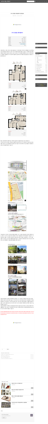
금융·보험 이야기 (41, 70)
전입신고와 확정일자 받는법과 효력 (5, 356)
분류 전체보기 (41, 54)
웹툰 (42, 61)
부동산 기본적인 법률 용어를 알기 (5, 357)
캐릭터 (42, 62)
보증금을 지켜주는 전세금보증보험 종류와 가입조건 (7, 354)
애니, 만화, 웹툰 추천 (41, 56)
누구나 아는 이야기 (5, 1)
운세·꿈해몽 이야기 (41, 65)
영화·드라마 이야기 (41, 64)
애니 (42, 57)
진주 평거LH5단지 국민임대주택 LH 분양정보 (6, 358)
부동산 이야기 (41, 68)
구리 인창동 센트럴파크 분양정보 (17, 13)
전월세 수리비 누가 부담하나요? (4, 355)
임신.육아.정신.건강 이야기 (41, 71)
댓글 (1, 410)
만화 (42, 58)
